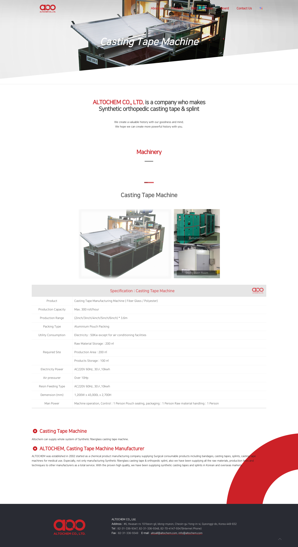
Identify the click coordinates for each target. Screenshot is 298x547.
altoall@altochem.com (164, 533)
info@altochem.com (190, 533)
